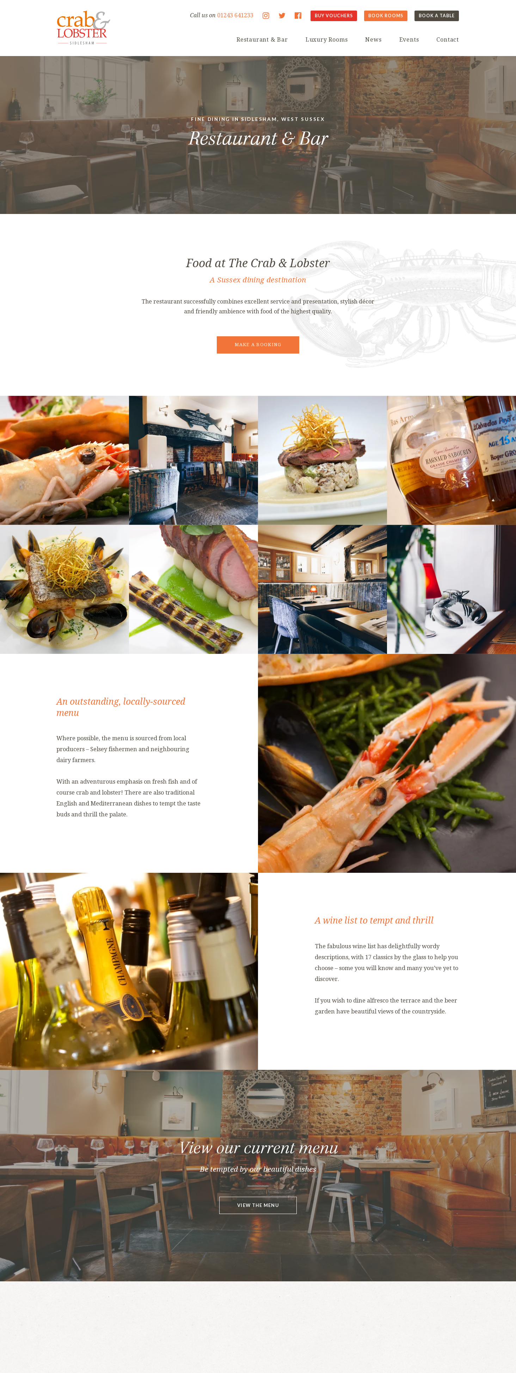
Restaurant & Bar (262, 39)
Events (409, 39)
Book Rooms (385, 15)
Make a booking (258, 344)
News (373, 39)
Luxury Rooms (327, 39)
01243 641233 (235, 15)
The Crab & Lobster (83, 27)
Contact (447, 39)
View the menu (258, 1205)
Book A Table (437, 15)
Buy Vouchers (334, 15)
